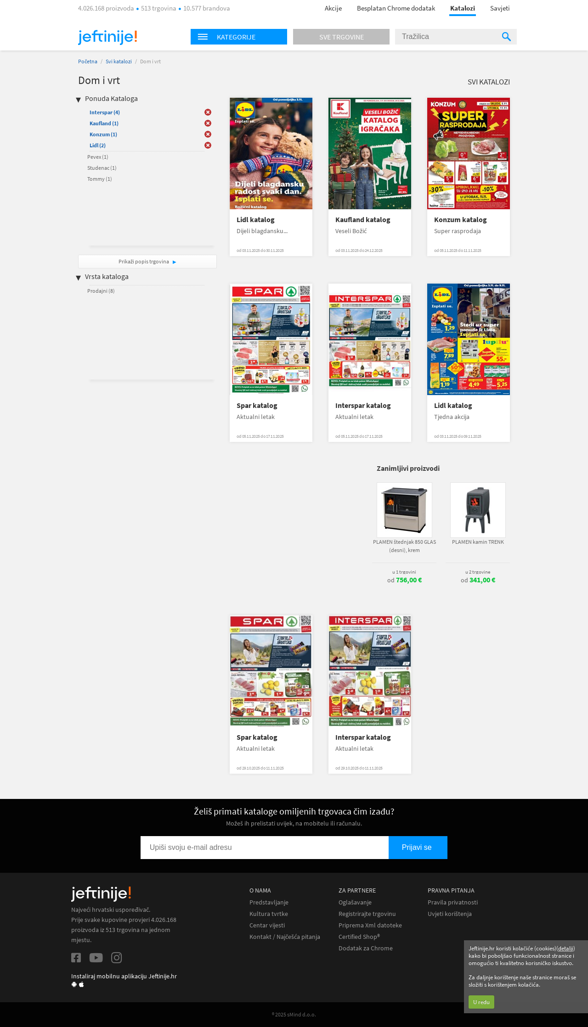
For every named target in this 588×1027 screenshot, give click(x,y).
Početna (87, 61)
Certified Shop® (359, 937)
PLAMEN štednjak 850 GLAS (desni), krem (404, 545)
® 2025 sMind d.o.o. (294, 1014)
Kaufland (104, 123)
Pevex (97, 156)
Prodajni (101, 290)
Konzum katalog (460, 219)
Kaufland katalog (362, 219)
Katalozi (462, 8)
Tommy (99, 178)
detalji (565, 948)
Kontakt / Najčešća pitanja (284, 937)
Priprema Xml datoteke (370, 925)
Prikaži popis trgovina (144, 261)
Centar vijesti (267, 925)
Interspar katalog (363, 405)
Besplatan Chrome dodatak (396, 8)
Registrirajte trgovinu (367, 914)
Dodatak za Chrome (366, 948)
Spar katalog (257, 405)
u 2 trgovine (477, 572)
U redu (481, 1002)
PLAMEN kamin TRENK (478, 541)
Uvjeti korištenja (450, 914)
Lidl (98, 145)
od (404, 580)
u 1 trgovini (404, 572)
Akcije (333, 8)
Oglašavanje (355, 902)
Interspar (105, 112)
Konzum (103, 134)
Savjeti (500, 8)
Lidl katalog (256, 219)
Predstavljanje (268, 902)
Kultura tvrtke (268, 914)
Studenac (102, 167)
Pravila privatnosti (453, 902)
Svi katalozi (119, 61)
